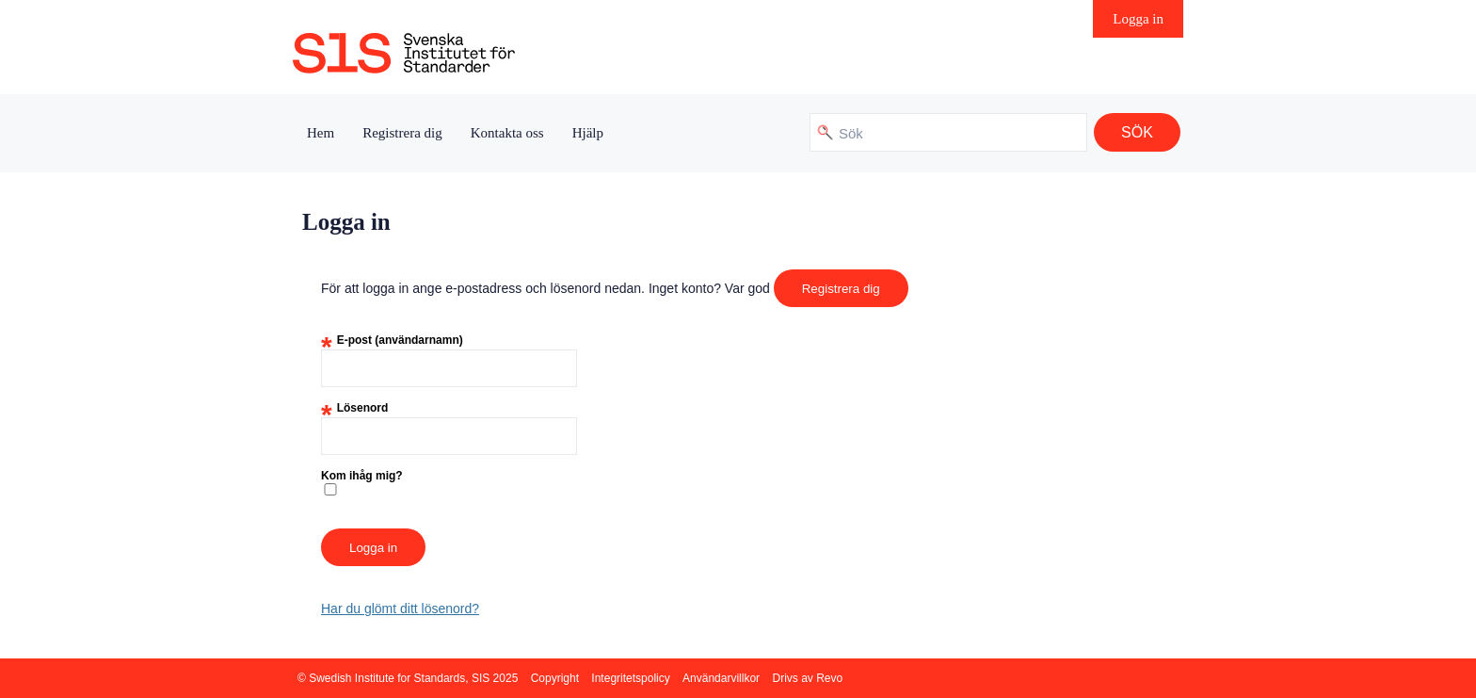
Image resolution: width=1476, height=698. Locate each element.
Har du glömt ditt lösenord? (400, 608)
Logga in (1138, 18)
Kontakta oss (507, 132)
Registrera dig (402, 132)
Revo (829, 678)
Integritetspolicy (630, 678)
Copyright (555, 678)
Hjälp (587, 132)
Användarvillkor (721, 678)
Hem (320, 132)
